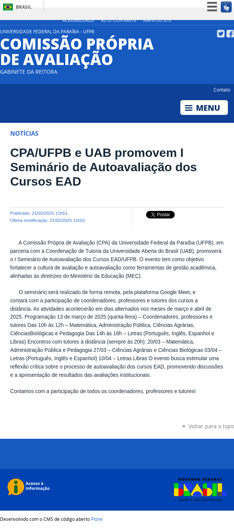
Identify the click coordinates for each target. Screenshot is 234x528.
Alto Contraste (118, 20)
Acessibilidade (78, 20)
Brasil (24, 7)
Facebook (230, 33)
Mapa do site (157, 20)
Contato (222, 90)
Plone (97, 519)
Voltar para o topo (211, 426)
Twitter (221, 33)
